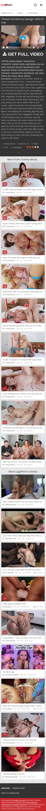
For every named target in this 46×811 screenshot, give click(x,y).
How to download (10, 793)
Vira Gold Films (10, 743)
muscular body (16, 73)
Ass (38, 64)
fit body (14, 70)
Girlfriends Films (10, 505)
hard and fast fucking (26, 70)
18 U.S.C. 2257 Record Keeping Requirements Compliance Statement (19, 803)
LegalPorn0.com (19, 800)
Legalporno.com (7, 5)
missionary (5, 73)
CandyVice (8, 709)
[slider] (16, 47)
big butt (15, 64)
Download (15, 147)
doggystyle (5, 70)
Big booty (11, 67)
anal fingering (31, 64)
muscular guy (28, 73)
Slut (9, 76)
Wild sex (27, 76)
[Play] (4, 47)
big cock (19, 67)
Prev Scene (14, 152)
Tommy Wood (29, 61)
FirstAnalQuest (10, 641)
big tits (22, 64)
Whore (20, 76)
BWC (38, 67)
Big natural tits (29, 67)
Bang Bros (8, 607)
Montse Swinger (15, 61)
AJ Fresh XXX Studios (12, 675)
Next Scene (31, 152)
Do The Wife (9, 573)
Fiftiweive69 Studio (11, 777)
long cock (39, 70)
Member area (18, 788)
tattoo (14, 76)
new (36, 73)
